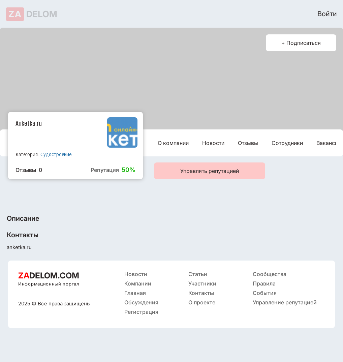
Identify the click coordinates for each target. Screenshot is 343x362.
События (265, 293)
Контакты (201, 293)
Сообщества (269, 274)
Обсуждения (141, 302)
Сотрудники (287, 143)
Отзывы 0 (28, 170)
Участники (202, 283)
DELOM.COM (48, 275)
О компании (173, 143)
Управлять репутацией (209, 171)
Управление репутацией (285, 302)
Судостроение (55, 154)
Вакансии (328, 143)
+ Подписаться (301, 42)
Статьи (197, 274)
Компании (137, 283)
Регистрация (141, 311)
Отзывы (248, 143)
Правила (264, 283)
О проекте (201, 302)
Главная (135, 293)
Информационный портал (48, 283)
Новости (213, 143)
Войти (327, 14)
